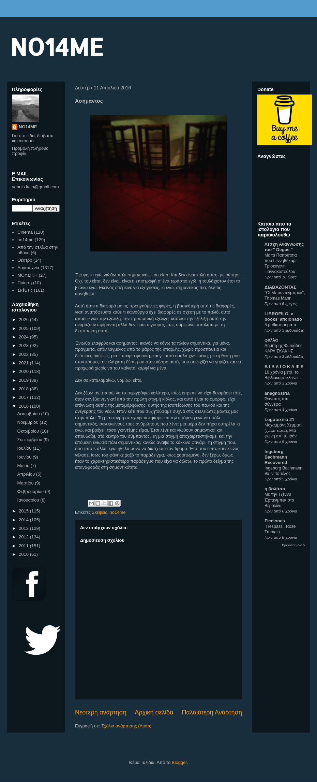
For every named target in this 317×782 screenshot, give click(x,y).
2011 (24, 545)
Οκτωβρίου (28, 431)
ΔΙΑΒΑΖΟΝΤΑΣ (280, 287)
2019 (24, 380)
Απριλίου (26, 474)
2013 (24, 528)
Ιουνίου (25, 457)
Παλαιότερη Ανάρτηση (212, 712)
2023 (24, 345)
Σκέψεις (99, 512)
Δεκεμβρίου (29, 413)
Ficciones (275, 520)
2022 (24, 354)
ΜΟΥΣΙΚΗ (27, 275)
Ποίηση (24, 282)
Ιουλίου (25, 448)
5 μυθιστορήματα (280, 324)
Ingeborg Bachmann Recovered (276, 457)
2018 (24, 388)
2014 (24, 519)
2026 (24, 319)
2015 (24, 510)
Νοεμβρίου (28, 422)
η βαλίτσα (275, 488)
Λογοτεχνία (28, 267)
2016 (24, 406)
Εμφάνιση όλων (293, 545)
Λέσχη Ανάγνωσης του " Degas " (284, 247)
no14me (118, 512)
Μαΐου (24, 465)
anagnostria (277, 393)
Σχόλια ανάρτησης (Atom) (126, 725)
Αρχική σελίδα (154, 712)
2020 (24, 371)
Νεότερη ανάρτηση (100, 712)
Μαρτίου (26, 483)
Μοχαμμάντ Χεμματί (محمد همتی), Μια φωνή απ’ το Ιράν (283, 430)
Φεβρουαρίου (31, 491)
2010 (24, 554)
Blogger (179, 762)
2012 (24, 536)
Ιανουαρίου (29, 500)
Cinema (25, 232)
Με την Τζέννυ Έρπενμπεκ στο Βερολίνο (279, 500)
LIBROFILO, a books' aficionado (283, 316)
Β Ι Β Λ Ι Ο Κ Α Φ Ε (284, 366)
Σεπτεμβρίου (30, 439)
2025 (24, 328)
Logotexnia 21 (279, 419)
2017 (24, 397)
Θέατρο (24, 260)
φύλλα (271, 340)
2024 (24, 336)
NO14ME (56, 46)
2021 (24, 362)
